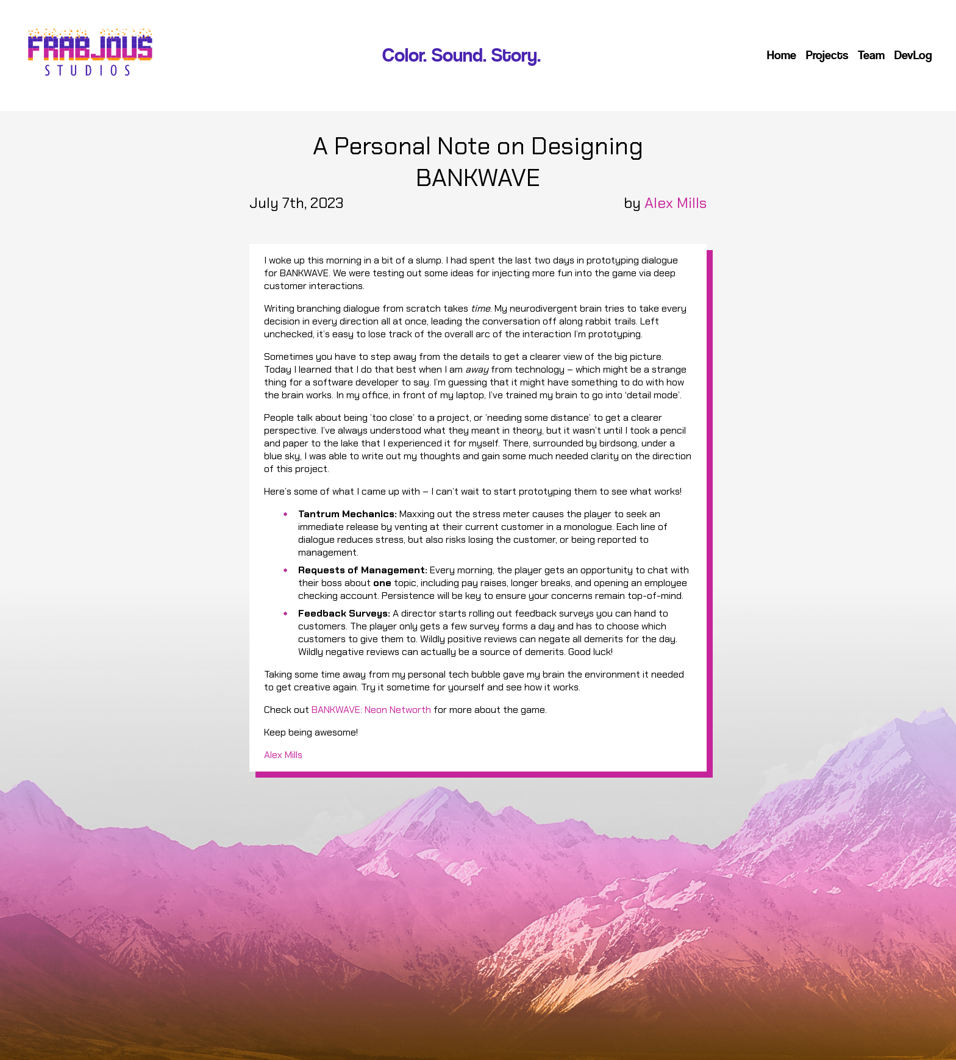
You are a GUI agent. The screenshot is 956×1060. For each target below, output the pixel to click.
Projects (827, 55)
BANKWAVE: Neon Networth (371, 709)
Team (871, 55)
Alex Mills (675, 202)
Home (781, 55)
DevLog (913, 55)
